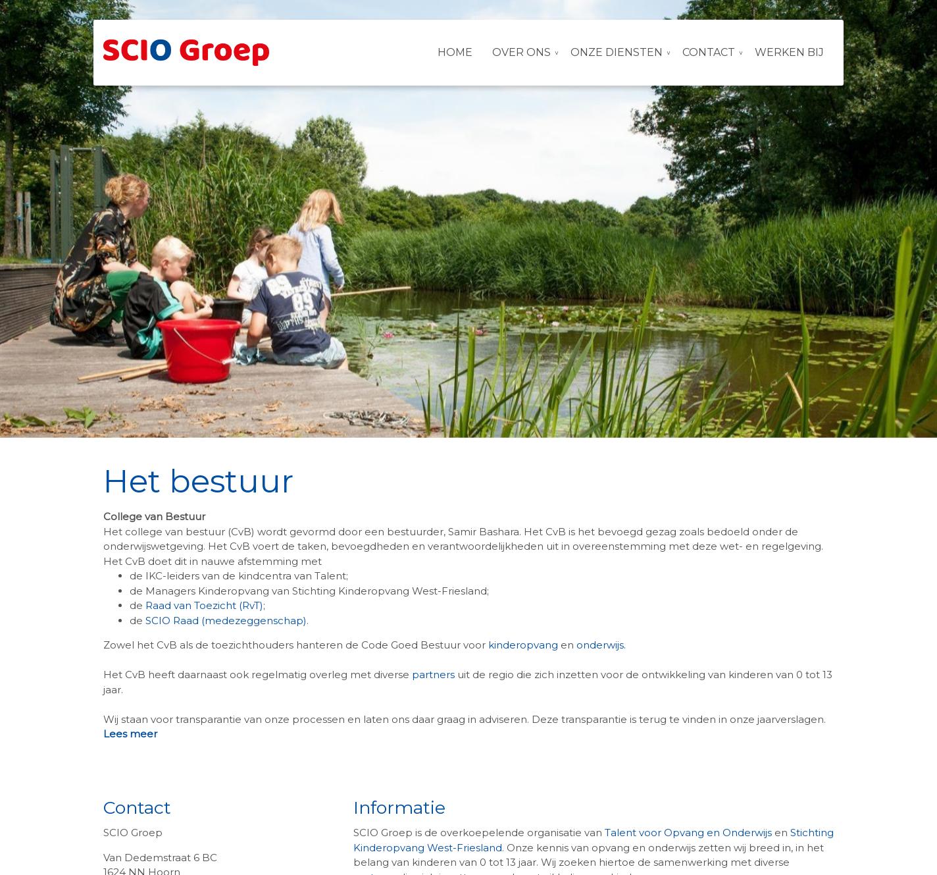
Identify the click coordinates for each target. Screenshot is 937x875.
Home (455, 52)
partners (434, 674)
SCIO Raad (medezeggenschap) (226, 620)
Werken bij (789, 52)
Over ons (521, 52)
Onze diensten (616, 52)
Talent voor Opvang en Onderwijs (688, 832)
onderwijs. (602, 645)
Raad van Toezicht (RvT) (204, 605)
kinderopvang (523, 645)
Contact (708, 52)
